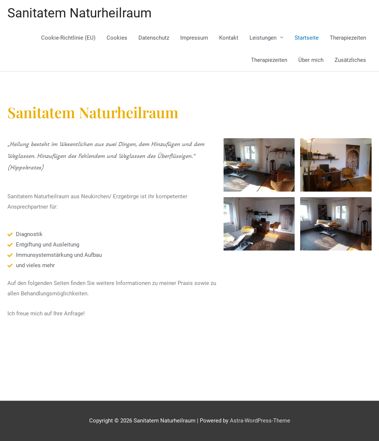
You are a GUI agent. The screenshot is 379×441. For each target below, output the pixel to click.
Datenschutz (153, 37)
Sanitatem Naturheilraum (79, 13)
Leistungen (262, 37)
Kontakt (228, 37)
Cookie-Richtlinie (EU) (68, 37)
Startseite (307, 37)
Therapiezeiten (348, 37)
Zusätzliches (350, 60)
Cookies (117, 37)
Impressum (194, 37)
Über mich (310, 60)
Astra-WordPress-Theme (260, 420)
